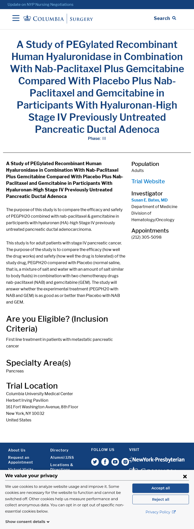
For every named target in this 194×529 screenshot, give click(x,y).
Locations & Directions (61, 467)
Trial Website (148, 181)
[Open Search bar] (165, 18)
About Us (17, 450)
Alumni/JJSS (62, 457)
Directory (59, 450)
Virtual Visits (21, 469)
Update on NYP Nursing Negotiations (41, 4)
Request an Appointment (20, 459)
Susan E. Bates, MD (149, 200)
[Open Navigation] (16, 18)
